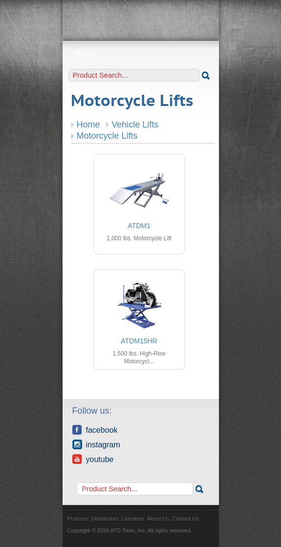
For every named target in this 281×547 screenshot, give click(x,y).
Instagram (96, 444)
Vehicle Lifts (134, 124)
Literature (133, 519)
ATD (140, 17)
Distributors (105, 519)
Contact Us (185, 519)
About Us (158, 519)
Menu (140, 53)
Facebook (95, 430)
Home (88, 124)
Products (77, 519)
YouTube (93, 459)
